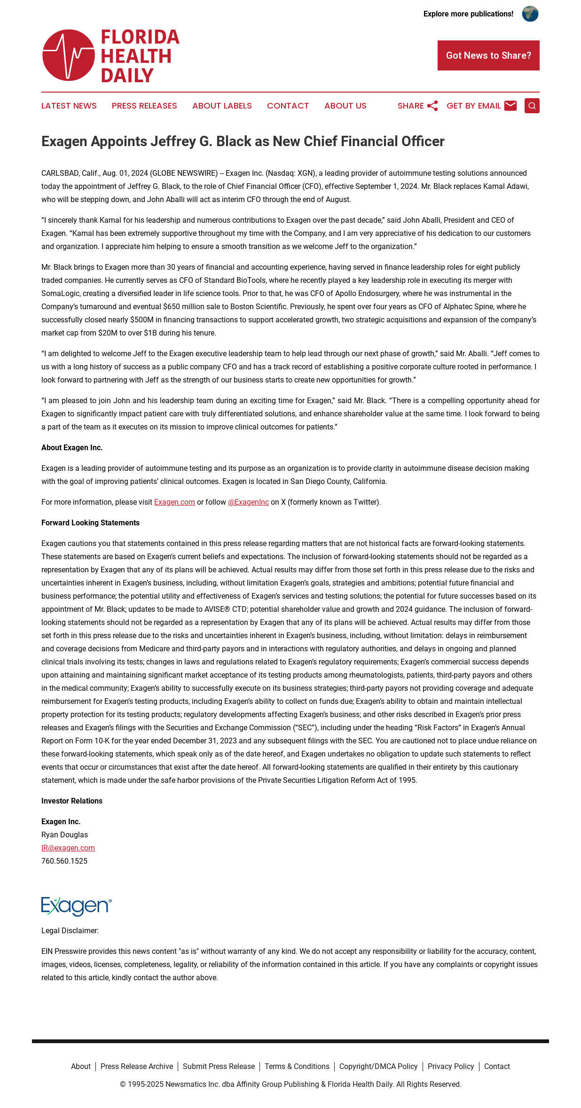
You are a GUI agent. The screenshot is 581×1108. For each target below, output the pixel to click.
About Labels (222, 106)
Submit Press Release (219, 1066)
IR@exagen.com (68, 847)
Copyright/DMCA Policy (378, 1066)
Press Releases (144, 106)
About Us (345, 106)
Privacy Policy (451, 1066)
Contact (288, 106)
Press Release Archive (137, 1066)
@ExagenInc (248, 502)
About (81, 1066)
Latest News (69, 106)
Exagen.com (174, 502)
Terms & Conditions (297, 1066)
